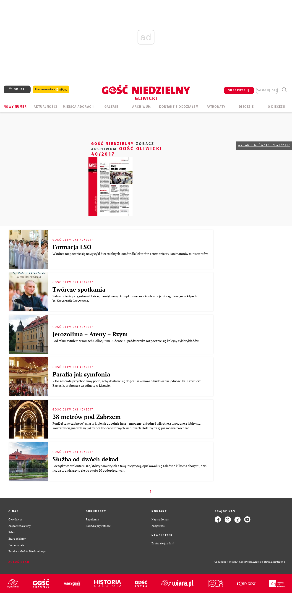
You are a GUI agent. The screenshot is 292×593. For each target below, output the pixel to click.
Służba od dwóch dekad (85, 459)
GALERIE (111, 107)
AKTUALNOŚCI (45, 107)
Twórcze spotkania (78, 289)
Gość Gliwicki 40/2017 (126, 149)
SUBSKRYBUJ (239, 90)
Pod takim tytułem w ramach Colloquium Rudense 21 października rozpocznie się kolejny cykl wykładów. (126, 341)
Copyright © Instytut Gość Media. (233, 561)
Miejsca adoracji (78, 107)
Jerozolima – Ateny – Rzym (90, 334)
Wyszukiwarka (284, 90)
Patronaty (216, 107)
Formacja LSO (71, 247)
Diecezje (246, 107)
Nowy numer (15, 107)
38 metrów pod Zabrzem (86, 417)
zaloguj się (266, 90)
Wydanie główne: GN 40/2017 (264, 145)
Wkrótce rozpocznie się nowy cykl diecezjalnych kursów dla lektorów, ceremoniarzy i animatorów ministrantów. (130, 255)
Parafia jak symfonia (81, 374)
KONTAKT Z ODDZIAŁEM (178, 107)
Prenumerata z (51, 89)
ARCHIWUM (141, 107)
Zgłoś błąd (18, 562)
